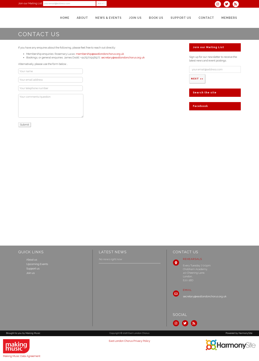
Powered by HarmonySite (239, 333)
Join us (30, 272)
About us (31, 259)
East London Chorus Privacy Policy (129, 340)
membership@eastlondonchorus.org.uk (100, 53)
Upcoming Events (37, 264)
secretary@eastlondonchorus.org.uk (123, 57)
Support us (32, 268)
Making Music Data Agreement (21, 356)
